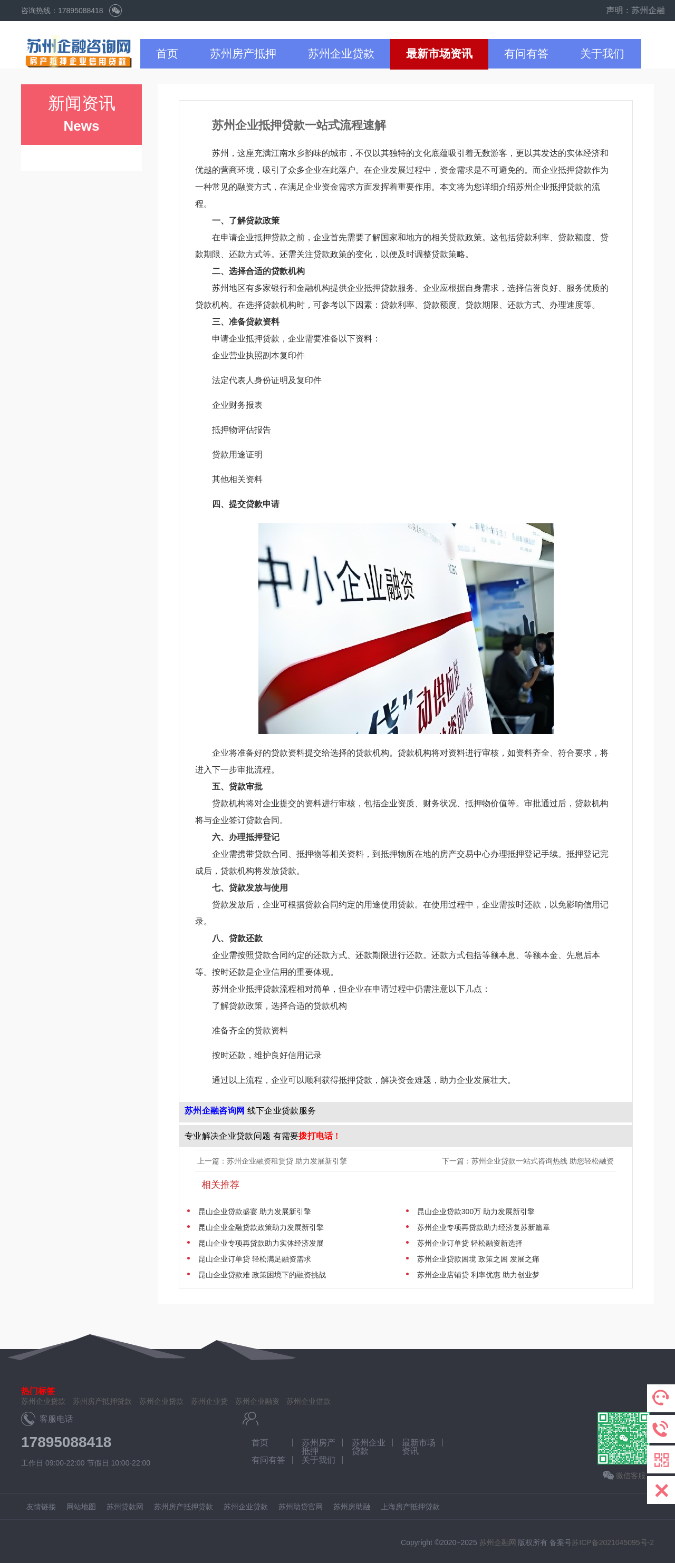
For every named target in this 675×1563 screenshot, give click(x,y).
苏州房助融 (351, 1506)
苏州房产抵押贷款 (102, 1401)
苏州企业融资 (257, 1401)
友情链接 (41, 1506)
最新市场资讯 (439, 53)
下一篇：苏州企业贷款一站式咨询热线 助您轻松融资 (529, 1161)
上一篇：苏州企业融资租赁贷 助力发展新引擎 (272, 1161)
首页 (167, 53)
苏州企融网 (497, 1542)
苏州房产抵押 (243, 53)
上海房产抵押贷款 (410, 1506)
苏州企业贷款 (341, 53)
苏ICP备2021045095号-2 (613, 1542)
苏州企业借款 (308, 1401)
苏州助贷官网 (300, 1506)
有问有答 (526, 53)
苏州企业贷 (209, 1401)
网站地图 (81, 1506)
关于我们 (602, 53)
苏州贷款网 (125, 1506)
